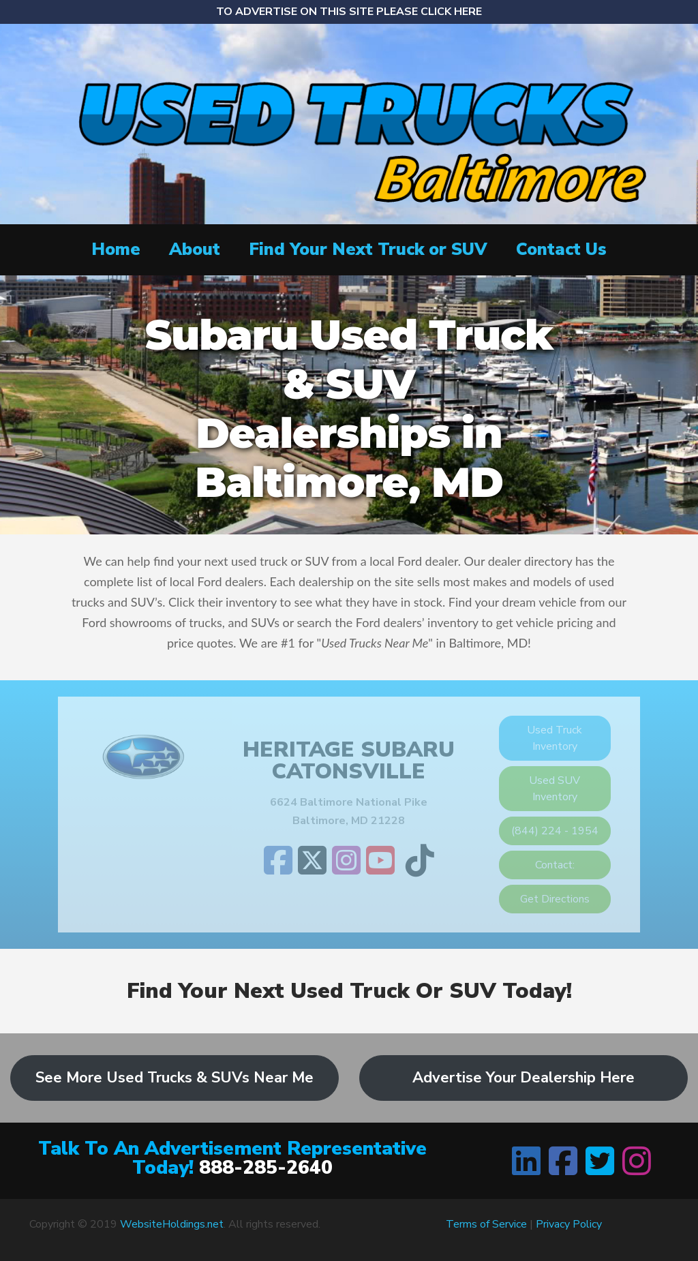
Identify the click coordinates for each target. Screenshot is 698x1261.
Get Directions (555, 899)
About (194, 249)
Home (115, 249)
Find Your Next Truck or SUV (368, 249)
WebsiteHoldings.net (172, 1224)
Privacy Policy (569, 1224)
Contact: (555, 864)
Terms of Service (486, 1224)
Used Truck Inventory (554, 738)
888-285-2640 (266, 1168)
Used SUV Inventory (554, 788)
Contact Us (561, 249)
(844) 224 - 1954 (554, 830)
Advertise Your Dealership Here (523, 1077)
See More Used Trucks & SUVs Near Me (174, 1077)
